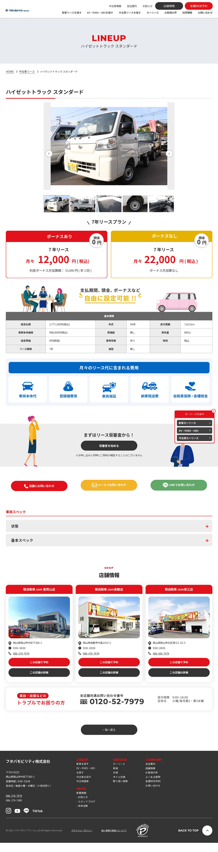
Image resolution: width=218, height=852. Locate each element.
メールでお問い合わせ (109, 487)
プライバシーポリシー (82, 839)
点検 (117, 781)
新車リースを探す (72, 12)
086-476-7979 (91, 657)
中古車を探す (84, 785)
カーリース (153, 12)
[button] (48, 153)
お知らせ (147, 6)
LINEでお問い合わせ (179, 487)
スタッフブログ (87, 812)
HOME (10, 72)
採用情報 (187, 12)
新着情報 (81, 802)
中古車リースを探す (130, 12)
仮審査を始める (109, 448)
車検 (117, 776)
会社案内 (132, 6)
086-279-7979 (21, 657)
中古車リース (27, 72)
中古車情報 (115, 6)
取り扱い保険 (123, 790)
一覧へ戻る (109, 737)
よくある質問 (156, 785)
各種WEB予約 (156, 790)
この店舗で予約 (39, 667)
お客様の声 (170, 12)
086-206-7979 (161, 657)
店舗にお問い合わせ (39, 488)
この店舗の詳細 (39, 679)
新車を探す (83, 771)
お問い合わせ (205, 12)
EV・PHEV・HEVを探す (100, 12)
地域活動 (83, 817)
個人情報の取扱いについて (117, 839)
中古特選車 (83, 790)
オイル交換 (121, 785)
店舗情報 (153, 776)
